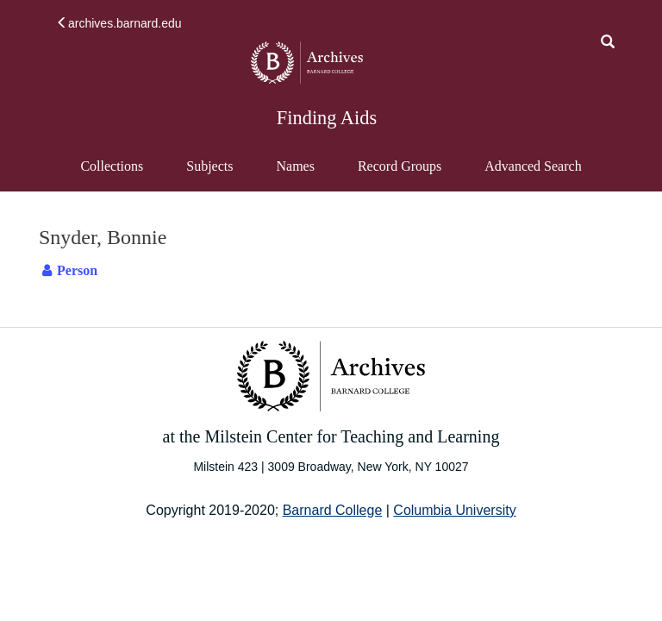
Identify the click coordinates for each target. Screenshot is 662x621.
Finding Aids (327, 118)
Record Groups (399, 166)
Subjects (209, 166)
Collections (111, 166)
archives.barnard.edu (119, 23)
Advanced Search (532, 174)
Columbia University (454, 510)
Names (295, 166)
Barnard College (333, 510)
